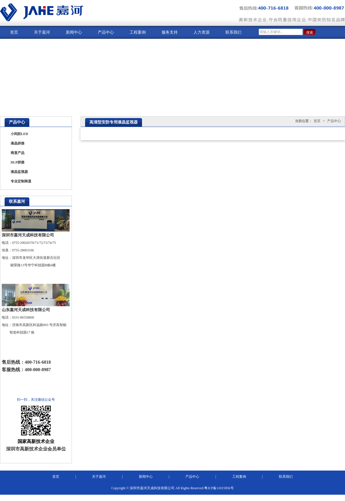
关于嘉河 (42, 32)
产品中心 (106, 32)
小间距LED (19, 134)
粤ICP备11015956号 (218, 488)
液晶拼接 (17, 143)
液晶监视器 (19, 172)
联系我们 (233, 32)
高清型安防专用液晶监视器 (113, 122)
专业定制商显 (21, 181)
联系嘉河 (17, 201)
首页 (14, 32)
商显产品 (17, 153)
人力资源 (201, 32)
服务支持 (170, 32)
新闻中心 (74, 32)
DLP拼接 (17, 162)
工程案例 (138, 32)
